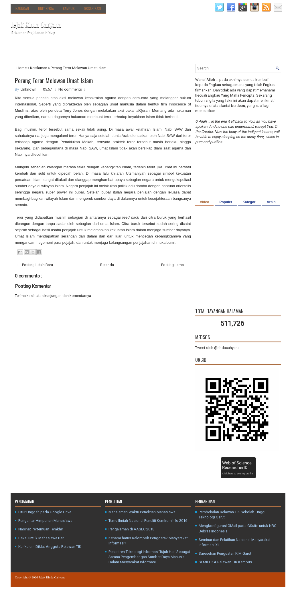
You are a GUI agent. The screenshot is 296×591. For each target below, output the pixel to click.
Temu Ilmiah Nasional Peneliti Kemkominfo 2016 (147, 520)
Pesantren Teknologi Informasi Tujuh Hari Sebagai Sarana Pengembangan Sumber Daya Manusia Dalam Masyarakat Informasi (149, 557)
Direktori (72, 49)
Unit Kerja (46, 8)
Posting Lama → (175, 265)
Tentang (46, 49)
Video (204, 202)
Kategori (249, 202)
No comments (70, 89)
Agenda (93, 51)
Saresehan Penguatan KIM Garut (225, 553)
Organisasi (92, 8)
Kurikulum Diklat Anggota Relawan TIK (49, 546)
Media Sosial (134, 51)
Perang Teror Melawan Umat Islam (54, 80)
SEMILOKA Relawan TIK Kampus (225, 562)
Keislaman (39, 68)
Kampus (69, 8)
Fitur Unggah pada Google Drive (44, 512)
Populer (225, 202)
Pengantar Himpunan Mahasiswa (45, 520)
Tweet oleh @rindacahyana (217, 348)
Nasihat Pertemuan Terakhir (40, 529)
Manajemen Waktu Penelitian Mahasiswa (141, 512)
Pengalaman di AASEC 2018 (131, 529)
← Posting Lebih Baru (35, 265)
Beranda (21, 51)
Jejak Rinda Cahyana (36, 24)
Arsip (271, 202)
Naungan (22, 8)
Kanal (111, 51)
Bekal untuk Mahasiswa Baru (42, 538)
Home (22, 68)
